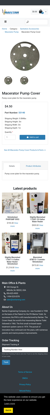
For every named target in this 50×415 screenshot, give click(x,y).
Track (6, 362)
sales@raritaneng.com (16, 300)
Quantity (8, 132)
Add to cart (32, 137)
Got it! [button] (8, 410)
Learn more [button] (9, 403)
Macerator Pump (12, 32)
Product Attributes (33, 166)
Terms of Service (25, 372)
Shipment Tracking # (10, 344)
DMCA (25, 378)
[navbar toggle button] (5, 22)
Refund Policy (25, 391)
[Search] (36, 22)
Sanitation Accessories (29, 29)
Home (4, 29)
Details (12, 166)
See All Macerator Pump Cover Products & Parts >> (25, 150)
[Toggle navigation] (3, 2)
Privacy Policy (25, 384)
